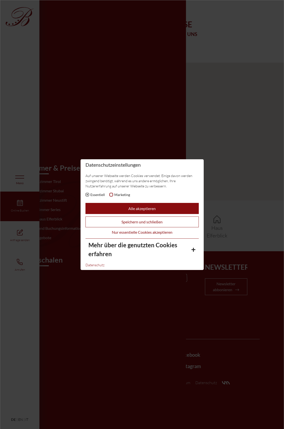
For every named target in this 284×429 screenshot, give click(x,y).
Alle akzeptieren (142, 208)
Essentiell (97, 195)
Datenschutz (94, 265)
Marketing (122, 195)
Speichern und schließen (142, 221)
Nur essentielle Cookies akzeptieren (142, 232)
